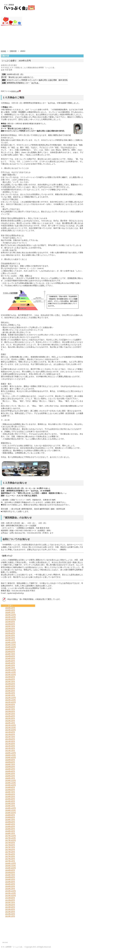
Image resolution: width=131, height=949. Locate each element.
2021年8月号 (10, 734)
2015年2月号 (10, 914)
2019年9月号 (10, 787)
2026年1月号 (10, 612)
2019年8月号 (10, 790)
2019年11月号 (10, 783)
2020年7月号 (10, 764)
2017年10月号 (10, 840)
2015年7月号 (10, 902)
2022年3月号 (10, 718)
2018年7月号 (10, 820)
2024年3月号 (10, 663)
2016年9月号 (10, 870)
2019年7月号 (10, 792)
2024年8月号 (10, 652)
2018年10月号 (10, 813)
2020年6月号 (10, 767)
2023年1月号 (10, 695)
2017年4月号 (10, 854)
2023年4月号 (10, 688)
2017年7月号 (10, 847)
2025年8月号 (10, 624)
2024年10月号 (10, 647)
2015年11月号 (10, 893)
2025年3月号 (10, 635)
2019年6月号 (10, 794)
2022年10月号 (10, 702)
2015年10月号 (10, 896)
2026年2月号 (10, 610)
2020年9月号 (10, 760)
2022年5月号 (10, 714)
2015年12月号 (10, 891)
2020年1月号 (10, 778)
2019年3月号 (10, 801)
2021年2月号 (10, 748)
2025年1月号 (10, 640)
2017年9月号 (10, 843)
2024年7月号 (10, 654)
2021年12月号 (10, 725)
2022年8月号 (10, 707)
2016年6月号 (10, 877)
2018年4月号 (10, 826)
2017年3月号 (10, 856)
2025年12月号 (10, 615)
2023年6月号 (10, 684)
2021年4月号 (10, 744)
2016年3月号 (10, 884)
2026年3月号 (10, 608)
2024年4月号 (10, 661)
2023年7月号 (10, 681)
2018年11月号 (10, 810)
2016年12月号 (10, 863)
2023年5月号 (10, 686)
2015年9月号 (10, 898)
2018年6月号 (10, 822)
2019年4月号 (10, 799)
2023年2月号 (10, 693)
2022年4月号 (10, 716)
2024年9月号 (10, 649)
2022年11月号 (10, 700)
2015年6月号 (10, 905)
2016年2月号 (10, 886)
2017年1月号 (10, 861)
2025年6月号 (10, 629)
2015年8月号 (10, 900)
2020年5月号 (10, 769)
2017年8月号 (10, 845)
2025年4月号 (10, 633)
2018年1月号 (10, 833)
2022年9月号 (10, 704)
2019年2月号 (10, 803)
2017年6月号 (10, 849)
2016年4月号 (10, 882)
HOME (3, 51)
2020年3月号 (10, 774)
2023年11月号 (10, 672)
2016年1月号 (10, 889)
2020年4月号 (10, 771)
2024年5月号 (10, 658)
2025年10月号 (10, 619)
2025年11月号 (10, 617)
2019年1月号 (10, 806)
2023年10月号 (10, 675)
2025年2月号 (10, 638)
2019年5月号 (10, 797)
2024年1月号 (10, 668)
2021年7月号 (10, 737)
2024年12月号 (10, 642)
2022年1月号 (10, 723)
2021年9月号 (10, 732)
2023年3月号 (10, 691)
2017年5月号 (10, 852)
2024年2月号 (10, 665)
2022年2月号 (10, 721)
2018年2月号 (10, 831)
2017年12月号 (10, 836)
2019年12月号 (10, 780)
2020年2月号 (10, 776)
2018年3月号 (10, 829)
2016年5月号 (10, 879)
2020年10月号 (10, 757)
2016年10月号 (10, 868)
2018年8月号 (10, 817)
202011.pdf (16, 91)
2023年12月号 (10, 670)
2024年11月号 (10, 645)
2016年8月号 (10, 872)
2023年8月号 (10, 679)
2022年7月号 (10, 709)
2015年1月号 (10, 916)
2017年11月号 (10, 838)
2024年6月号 (10, 656)
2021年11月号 (10, 727)
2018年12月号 (10, 808)
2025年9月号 (10, 622)
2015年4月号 (10, 909)
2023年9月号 (10, 677)
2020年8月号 (10, 762)
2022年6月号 (10, 711)
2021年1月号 (10, 751)
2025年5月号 (10, 631)
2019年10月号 (10, 785)
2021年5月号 (10, 741)
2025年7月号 (10, 626)
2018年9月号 (10, 815)
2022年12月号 (10, 698)
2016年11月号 (10, 866)
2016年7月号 (10, 875)
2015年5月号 (10, 907)
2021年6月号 (10, 739)
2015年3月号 (10, 912)
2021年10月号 (10, 730)
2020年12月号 (10, 753)
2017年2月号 (10, 859)
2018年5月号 (10, 824)
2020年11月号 (10, 755)
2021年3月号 (10, 746)
